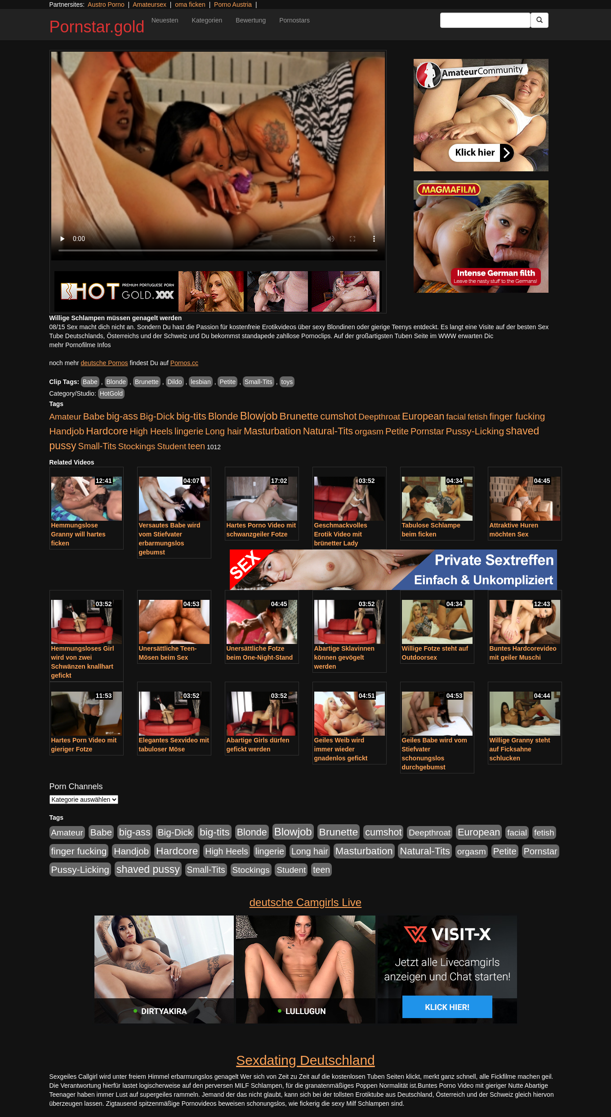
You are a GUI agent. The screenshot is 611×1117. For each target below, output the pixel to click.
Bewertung (251, 20)
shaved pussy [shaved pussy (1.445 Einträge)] (148, 869)
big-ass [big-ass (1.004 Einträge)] (122, 416)
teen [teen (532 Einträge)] (196, 446)
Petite (227, 381)
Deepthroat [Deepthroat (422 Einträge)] (379, 416)
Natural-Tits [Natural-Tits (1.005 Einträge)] (328, 431)
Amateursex (149, 4)
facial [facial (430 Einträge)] (456, 416)
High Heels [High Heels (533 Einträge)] (151, 431)
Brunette (147, 381)
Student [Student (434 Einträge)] (171, 446)
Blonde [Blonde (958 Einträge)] (223, 416)
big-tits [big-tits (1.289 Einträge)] (191, 416)
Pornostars (294, 20)
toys (287, 381)
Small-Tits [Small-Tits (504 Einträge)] (97, 446)
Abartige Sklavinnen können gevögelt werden (344, 657)
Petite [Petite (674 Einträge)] (397, 431)
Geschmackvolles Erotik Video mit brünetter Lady (340, 534)
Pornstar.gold (97, 27)
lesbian (200, 381)
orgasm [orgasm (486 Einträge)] (369, 431)
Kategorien (207, 20)
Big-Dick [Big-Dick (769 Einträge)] (157, 416)
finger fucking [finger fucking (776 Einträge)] (517, 416)
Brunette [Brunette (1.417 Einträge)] (299, 416)
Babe (90, 381)
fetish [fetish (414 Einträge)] (478, 416)
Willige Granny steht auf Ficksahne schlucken (520, 749)
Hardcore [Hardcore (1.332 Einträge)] (107, 431)
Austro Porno (106, 4)
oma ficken (190, 4)
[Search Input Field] (485, 20)
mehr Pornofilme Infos (80, 345)
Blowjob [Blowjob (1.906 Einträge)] (259, 416)
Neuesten (165, 20)
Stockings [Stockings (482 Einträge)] (136, 446)
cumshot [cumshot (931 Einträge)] (338, 416)
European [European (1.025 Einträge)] (423, 416)
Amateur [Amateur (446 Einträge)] (65, 416)
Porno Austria (233, 4)
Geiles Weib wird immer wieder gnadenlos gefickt (341, 749)
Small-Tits (258, 381)
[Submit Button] (540, 20)
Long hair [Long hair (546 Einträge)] (223, 431)
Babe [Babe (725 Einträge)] (94, 416)
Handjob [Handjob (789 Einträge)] (67, 431)
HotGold (111, 393)
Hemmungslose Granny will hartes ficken (78, 534)
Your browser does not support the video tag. (218, 156)
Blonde (116, 381)
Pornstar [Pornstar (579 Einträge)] (427, 431)
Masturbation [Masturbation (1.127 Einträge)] (272, 431)
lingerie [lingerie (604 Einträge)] (188, 431)
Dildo (175, 381)
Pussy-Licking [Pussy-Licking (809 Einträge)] (475, 431)
